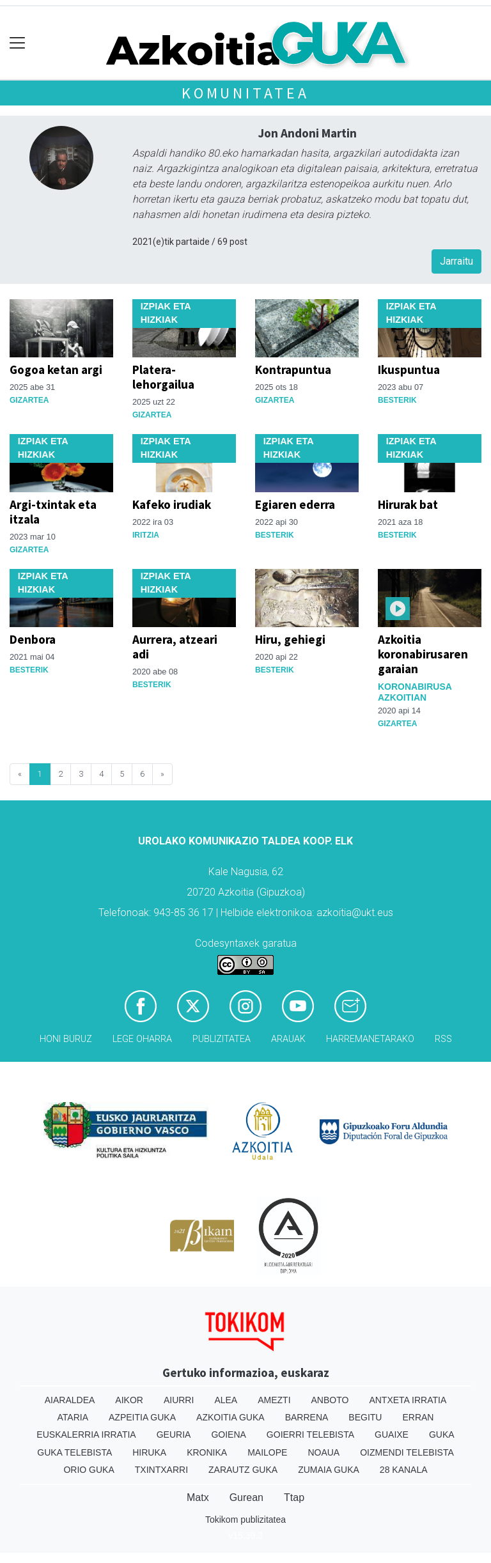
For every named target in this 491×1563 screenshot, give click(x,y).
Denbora (33, 639)
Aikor (129, 1400)
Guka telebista (74, 1452)
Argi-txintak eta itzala (53, 512)
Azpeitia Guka (142, 1417)
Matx (198, 1497)
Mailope (267, 1452)
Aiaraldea (70, 1400)
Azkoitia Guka (230, 1417)
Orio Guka (88, 1470)
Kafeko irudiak (171, 504)
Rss (443, 1039)
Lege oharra (142, 1039)
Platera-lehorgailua (163, 377)
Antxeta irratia (407, 1400)
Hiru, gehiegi (290, 639)
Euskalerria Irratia (86, 1434)
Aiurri (179, 1400)
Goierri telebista (310, 1434)
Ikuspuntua (409, 369)
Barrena (307, 1417)
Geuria (174, 1434)
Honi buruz (66, 1039)
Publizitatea (221, 1039)
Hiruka (149, 1452)
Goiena (228, 1434)
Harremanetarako (370, 1039)
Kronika (207, 1452)
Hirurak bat (408, 504)
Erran (417, 1417)
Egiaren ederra (295, 504)
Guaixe (392, 1434)
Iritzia (145, 535)
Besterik (397, 400)
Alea (225, 1400)
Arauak (288, 1039)
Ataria (73, 1417)
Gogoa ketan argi (56, 369)
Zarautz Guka (242, 1470)
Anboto (330, 1400)
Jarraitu (456, 261)
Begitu (365, 1417)
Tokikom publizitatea (245, 1519)
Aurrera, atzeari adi (174, 647)
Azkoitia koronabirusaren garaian (423, 654)
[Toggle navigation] (17, 43)
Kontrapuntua (293, 369)
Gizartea (29, 400)
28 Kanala (404, 1470)
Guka (442, 1434)
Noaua (323, 1452)
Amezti (274, 1400)
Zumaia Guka (328, 1470)
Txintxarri (161, 1470)
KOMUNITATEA (245, 93)
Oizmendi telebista (407, 1452)
